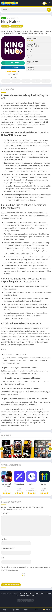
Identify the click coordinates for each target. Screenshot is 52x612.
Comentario (5, 513)
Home (9, 18)
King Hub (30, 40)
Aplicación (15, 18)
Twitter (16, 81)
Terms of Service (25, 596)
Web (2, 558)
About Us (31, 593)
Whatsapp (46, 81)
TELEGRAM (9, 67)
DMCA (34, 596)
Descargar (10, 63)
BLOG (36, 610)
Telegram (36, 81)
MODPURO (23, 593)
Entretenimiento (16, 26)
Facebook (6, 81)
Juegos (26, 610)
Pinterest (26, 81)
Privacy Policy (40, 593)
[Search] (26, 10)
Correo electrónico (7, 548)
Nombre (4, 539)
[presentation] (23, 577)
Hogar (5, 610)
